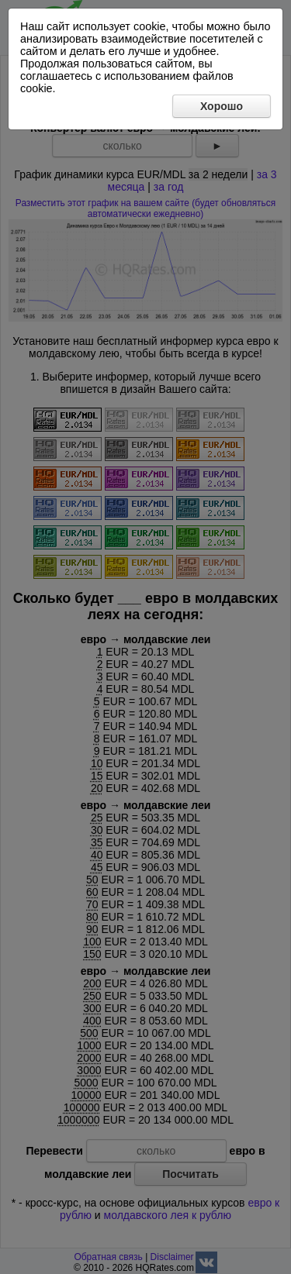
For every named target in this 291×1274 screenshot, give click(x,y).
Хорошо (221, 106)
